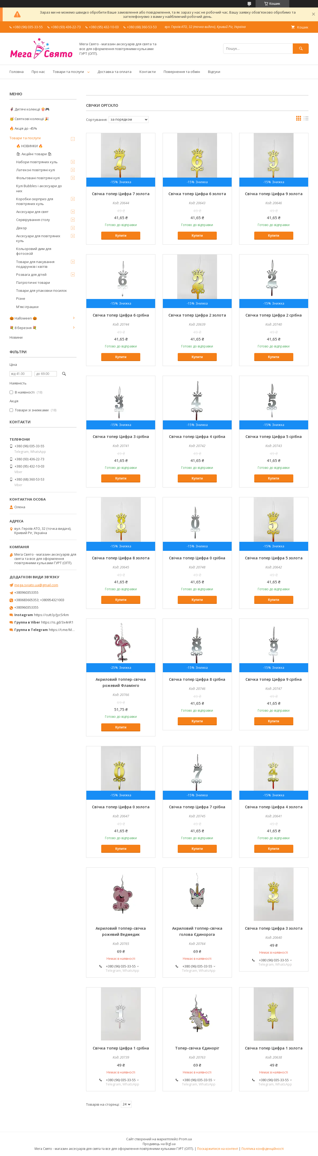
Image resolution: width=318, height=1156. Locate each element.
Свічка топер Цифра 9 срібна (273, 679)
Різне (20, 298)
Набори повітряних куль (37, 161)
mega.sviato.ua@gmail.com (36, 585)
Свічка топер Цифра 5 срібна (273, 436)
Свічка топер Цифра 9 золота (274, 193)
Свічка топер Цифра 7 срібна (197, 806)
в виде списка (306, 119)
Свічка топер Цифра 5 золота (274, 557)
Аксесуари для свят (32, 211)
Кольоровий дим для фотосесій (33, 251)
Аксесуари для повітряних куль (38, 238)
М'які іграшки (27, 306)
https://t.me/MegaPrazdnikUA (73, 629)
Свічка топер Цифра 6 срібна (121, 315)
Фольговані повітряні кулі (38, 177)
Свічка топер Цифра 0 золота (121, 806)
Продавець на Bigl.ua (159, 1144)
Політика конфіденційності (262, 1148)
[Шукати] (301, 48)
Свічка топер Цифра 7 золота (121, 193)
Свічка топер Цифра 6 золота (197, 193)
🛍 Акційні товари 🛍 (34, 153)
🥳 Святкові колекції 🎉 (29, 118)
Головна (17, 71)
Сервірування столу (33, 219)
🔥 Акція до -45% (23, 128)
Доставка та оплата (114, 71)
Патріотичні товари (33, 282)
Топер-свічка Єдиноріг (197, 1048)
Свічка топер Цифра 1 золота (274, 1048)
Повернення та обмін (182, 71)
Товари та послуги (68, 71)
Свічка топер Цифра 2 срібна (273, 315)
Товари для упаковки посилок (41, 290)
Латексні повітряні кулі (35, 169)
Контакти (147, 71)
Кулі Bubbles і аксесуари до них (39, 188)
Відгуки (214, 71)
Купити (120, 235)
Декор (21, 228)
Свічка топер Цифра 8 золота (121, 557)
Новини (16, 337)
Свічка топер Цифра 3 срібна (121, 436)
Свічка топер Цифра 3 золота (274, 928)
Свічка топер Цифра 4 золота (274, 806)
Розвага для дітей (31, 274)
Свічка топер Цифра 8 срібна (197, 679)
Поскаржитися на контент (217, 1148)
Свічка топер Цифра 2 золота (197, 315)
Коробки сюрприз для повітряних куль (34, 201)
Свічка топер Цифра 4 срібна (197, 436)
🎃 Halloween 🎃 (23, 318)
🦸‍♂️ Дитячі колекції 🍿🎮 (29, 109)
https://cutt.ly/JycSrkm (51, 614)
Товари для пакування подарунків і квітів (35, 264)
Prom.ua (185, 1139)
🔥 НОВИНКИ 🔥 (29, 146)
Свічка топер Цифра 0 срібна (197, 557)
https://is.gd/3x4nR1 (57, 622)
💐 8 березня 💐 (23, 327)
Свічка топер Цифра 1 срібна (121, 1048)
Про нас (38, 71)
